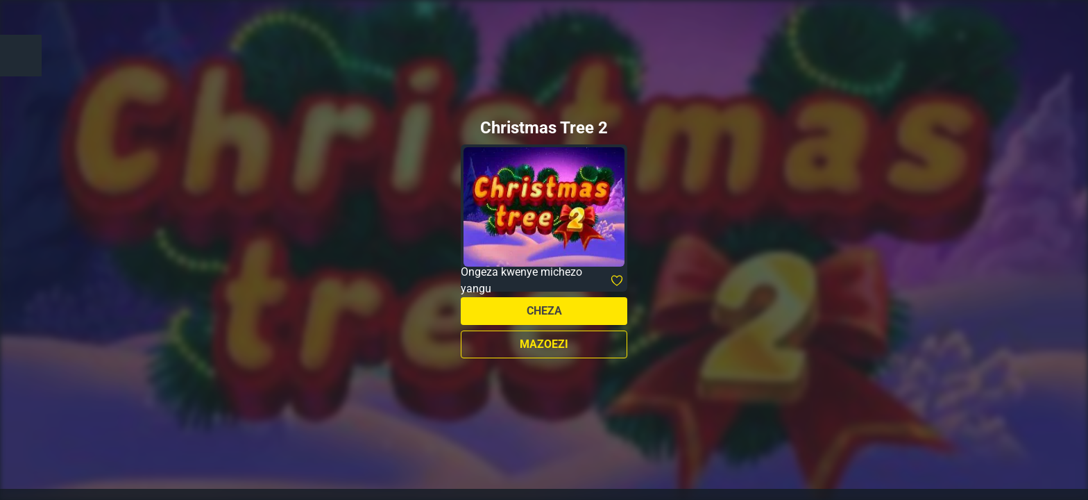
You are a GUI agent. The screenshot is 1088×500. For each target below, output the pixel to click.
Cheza (544, 310)
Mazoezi (544, 344)
